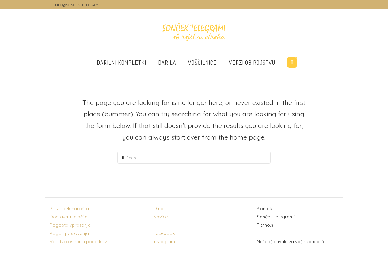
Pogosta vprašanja (70, 225)
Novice (160, 217)
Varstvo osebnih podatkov (78, 241)
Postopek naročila (69, 208)
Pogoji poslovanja (69, 233)
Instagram (164, 241)
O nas (159, 208)
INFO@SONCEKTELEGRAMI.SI (78, 4)
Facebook (164, 233)
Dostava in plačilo (69, 217)
